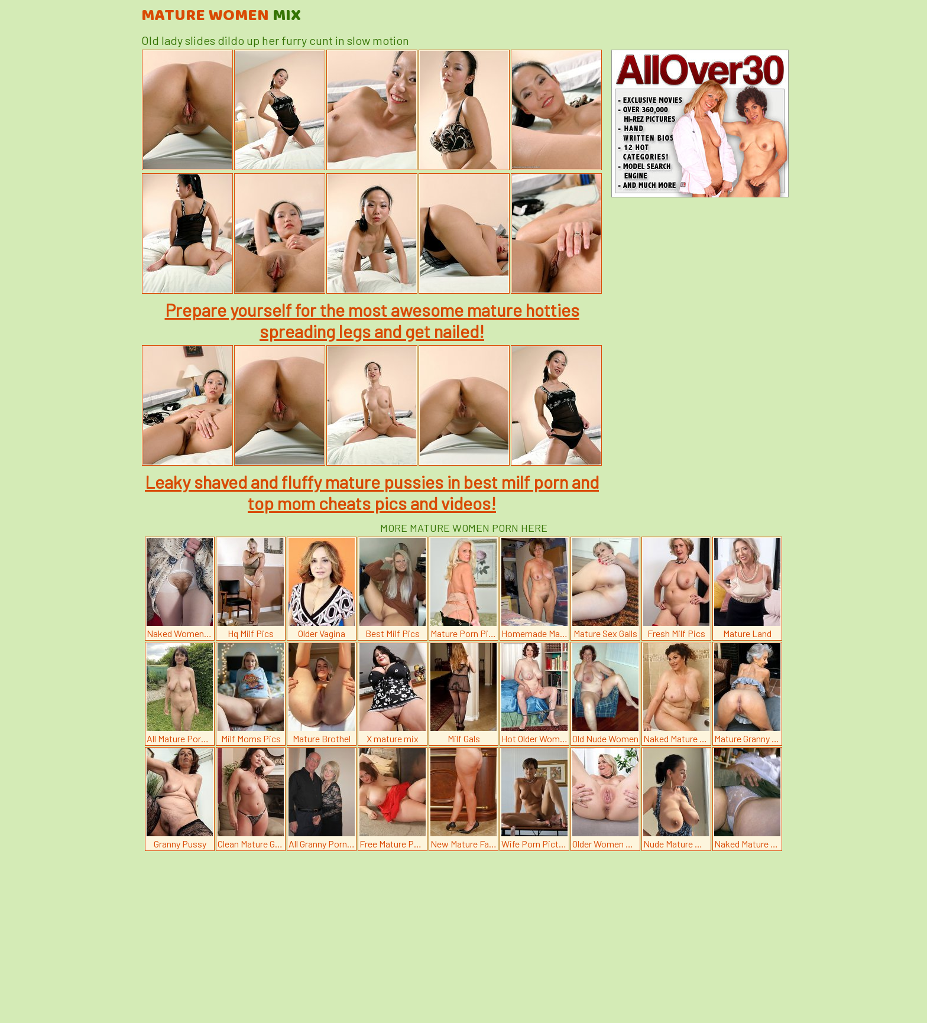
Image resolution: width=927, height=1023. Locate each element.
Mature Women (221, 16)
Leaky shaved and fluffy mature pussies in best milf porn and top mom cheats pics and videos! (372, 492)
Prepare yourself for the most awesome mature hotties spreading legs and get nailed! (372, 320)
